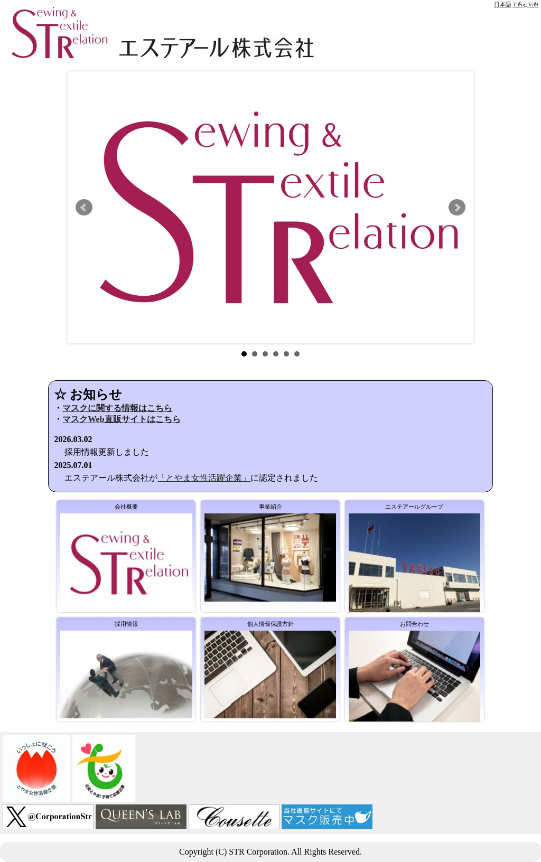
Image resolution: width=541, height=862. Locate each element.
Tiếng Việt (525, 4)
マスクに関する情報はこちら (117, 408)
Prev (84, 207)
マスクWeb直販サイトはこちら (121, 419)
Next (457, 207)
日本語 (502, 4)
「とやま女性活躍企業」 (203, 477)
